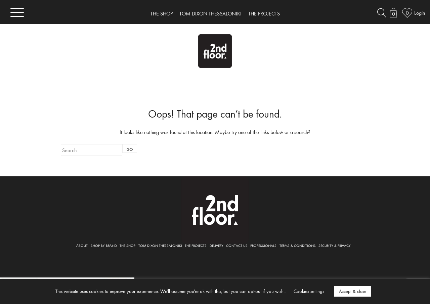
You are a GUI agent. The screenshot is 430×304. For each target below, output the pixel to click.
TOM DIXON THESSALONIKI (210, 13)
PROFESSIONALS (263, 245)
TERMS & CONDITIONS (298, 245)
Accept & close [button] (353, 291)
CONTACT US (237, 245)
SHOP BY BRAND (104, 245)
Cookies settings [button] (309, 291)
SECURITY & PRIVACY (334, 245)
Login (419, 12)
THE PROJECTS (264, 13)
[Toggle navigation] (17, 12)
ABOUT (82, 245)
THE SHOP (161, 13)
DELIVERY (216, 245)
